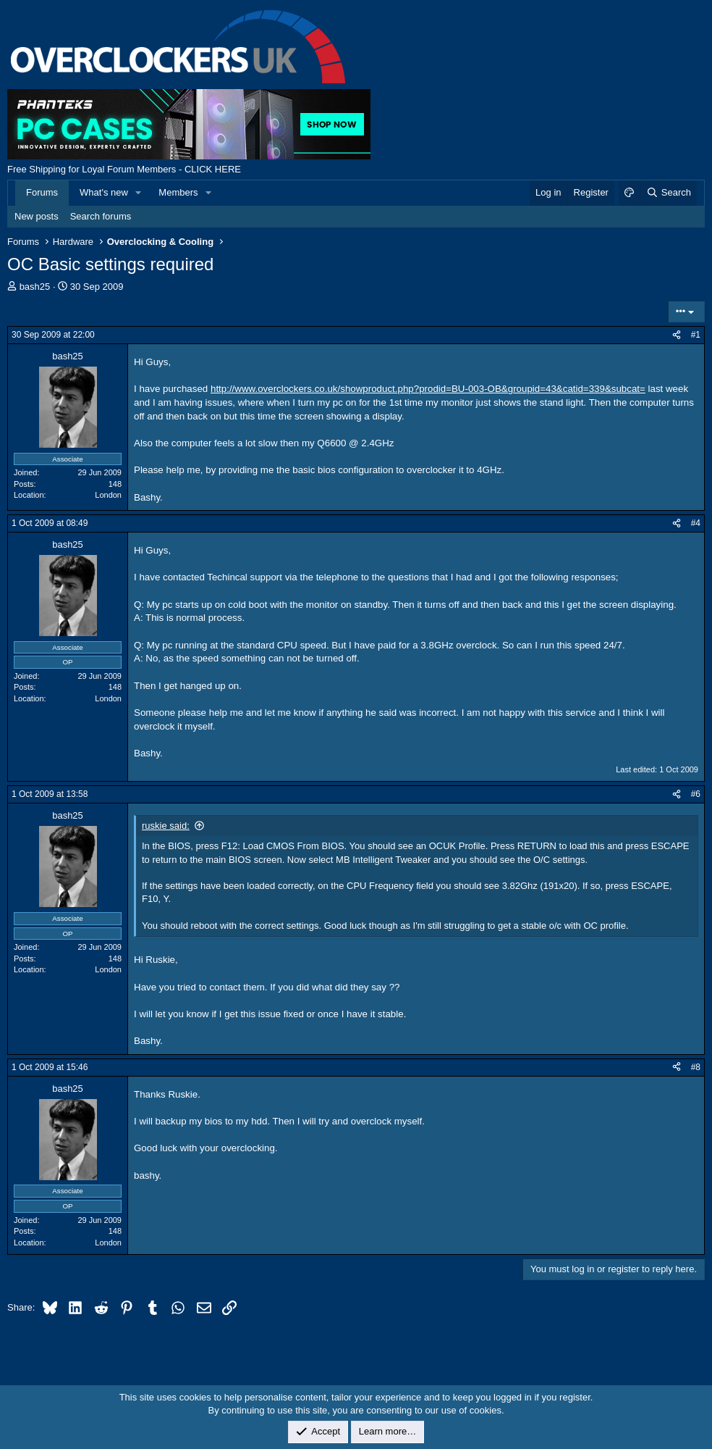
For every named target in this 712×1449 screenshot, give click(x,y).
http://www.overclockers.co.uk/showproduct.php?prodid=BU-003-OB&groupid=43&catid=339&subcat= (428, 388)
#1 (695, 335)
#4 (695, 523)
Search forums (101, 216)
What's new (104, 192)
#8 (695, 1067)
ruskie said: (166, 825)
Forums (42, 192)
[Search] (668, 192)
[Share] (676, 335)
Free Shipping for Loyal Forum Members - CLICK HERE (124, 169)
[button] (139, 192)
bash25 (35, 286)
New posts (36, 216)
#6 (695, 794)
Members (178, 192)
